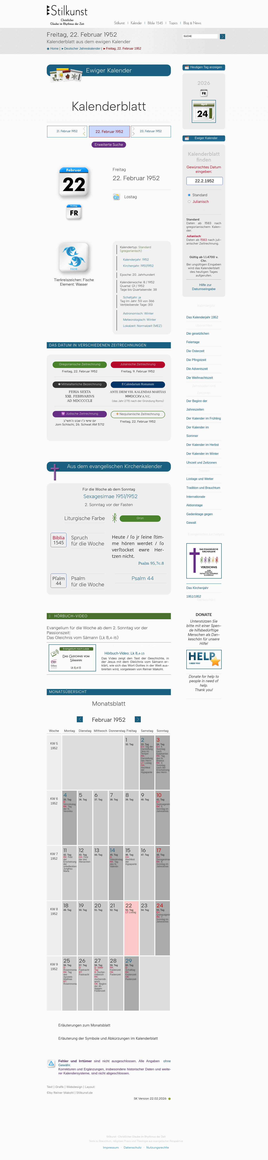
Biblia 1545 (155, 25)
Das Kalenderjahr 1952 (202, 317)
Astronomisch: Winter (137, 313)
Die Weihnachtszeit (199, 377)
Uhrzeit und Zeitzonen (201, 462)
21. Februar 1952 (67, 131)
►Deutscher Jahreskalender (80, 48)
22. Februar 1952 (109, 131)
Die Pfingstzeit (196, 360)
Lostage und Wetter (199, 479)
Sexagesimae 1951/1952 (108, 496)
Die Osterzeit (195, 351)
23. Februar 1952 (151, 131)
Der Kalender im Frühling (203, 418)
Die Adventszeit (197, 368)
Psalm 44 (141, 578)
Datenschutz (133, 1147)
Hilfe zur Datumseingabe (203, 287)
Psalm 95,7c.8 (149, 563)
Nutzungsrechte (157, 1147)
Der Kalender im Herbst (202, 444)
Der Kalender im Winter (202, 453)
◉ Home (53, 48)
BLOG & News (192, 25)
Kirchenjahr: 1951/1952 (137, 266)
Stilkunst (70, 14)
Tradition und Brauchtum (203, 487)
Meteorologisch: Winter (138, 319)
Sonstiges (173, 25)
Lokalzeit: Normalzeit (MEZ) (141, 326)
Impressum (111, 1147)
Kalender (136, 25)
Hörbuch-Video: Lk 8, (122, 653)
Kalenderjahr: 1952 (134, 259)
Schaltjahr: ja (130, 297)
